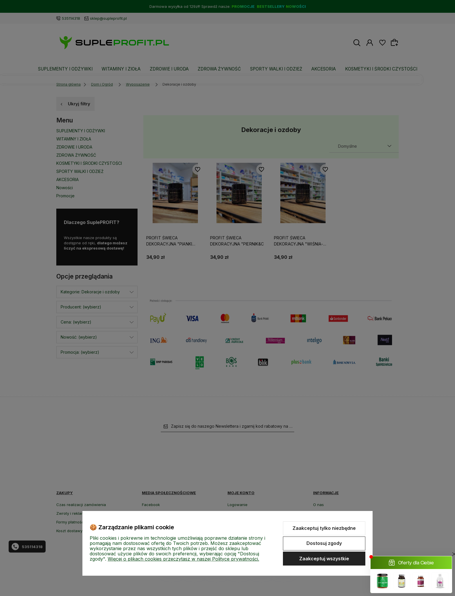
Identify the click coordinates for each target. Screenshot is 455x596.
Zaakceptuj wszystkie (324, 558)
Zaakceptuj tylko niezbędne (324, 528)
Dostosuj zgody (324, 543)
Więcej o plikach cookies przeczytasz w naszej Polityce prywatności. (183, 559)
